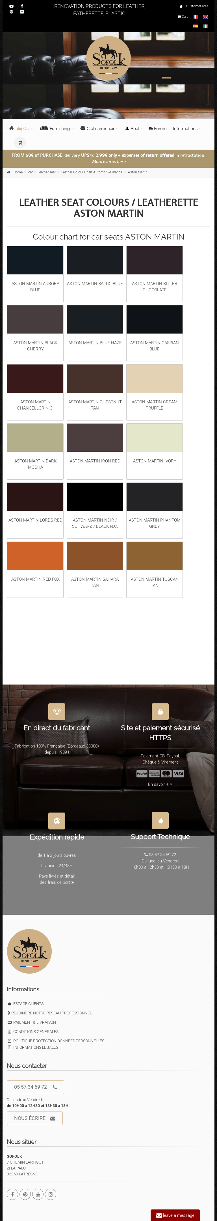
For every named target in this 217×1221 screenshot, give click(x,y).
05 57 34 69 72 (35, 1087)
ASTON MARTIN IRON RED (95, 444)
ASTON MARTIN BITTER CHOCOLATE (155, 269)
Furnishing (55, 128)
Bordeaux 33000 (82, 742)
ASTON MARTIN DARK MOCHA (35, 447)
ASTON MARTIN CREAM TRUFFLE (155, 387)
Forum (158, 128)
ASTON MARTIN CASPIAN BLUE (155, 328)
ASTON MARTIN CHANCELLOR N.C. (35, 387)
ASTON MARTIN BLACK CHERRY (35, 328)
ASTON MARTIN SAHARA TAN (95, 565)
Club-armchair (97, 128)
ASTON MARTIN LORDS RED (35, 503)
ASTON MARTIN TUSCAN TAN (155, 565)
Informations (185, 128)
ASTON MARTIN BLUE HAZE (95, 325)
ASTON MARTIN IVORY (155, 444)
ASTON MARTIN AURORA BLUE (35, 269)
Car (23, 128)
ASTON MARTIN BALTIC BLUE (95, 266)
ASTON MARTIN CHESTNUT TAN (95, 387)
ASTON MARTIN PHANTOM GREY (155, 506)
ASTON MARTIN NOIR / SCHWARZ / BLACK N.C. (95, 506)
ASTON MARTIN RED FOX (35, 562)
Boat (132, 128)
